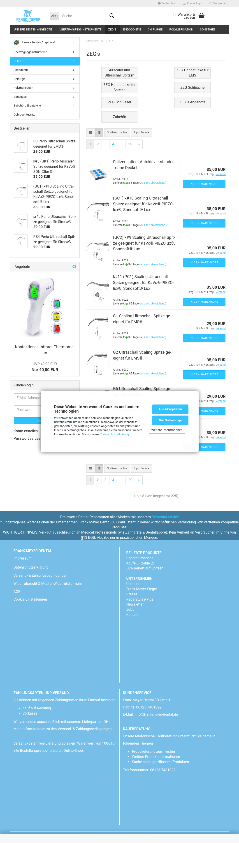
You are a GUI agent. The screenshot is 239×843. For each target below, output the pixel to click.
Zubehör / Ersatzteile (27, 105)
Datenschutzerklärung (114, 434)
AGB (17, 592)
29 (130, 144)
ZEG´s (112, 29)
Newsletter (135, 604)
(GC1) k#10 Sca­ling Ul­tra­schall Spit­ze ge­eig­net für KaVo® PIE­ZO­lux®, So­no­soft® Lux (143, 204)
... (121, 144)
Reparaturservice (165, 517)
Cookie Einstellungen (30, 599)
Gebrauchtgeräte (24, 114)
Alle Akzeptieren (170, 409)
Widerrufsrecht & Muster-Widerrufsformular (48, 583)
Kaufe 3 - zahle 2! (140, 563)
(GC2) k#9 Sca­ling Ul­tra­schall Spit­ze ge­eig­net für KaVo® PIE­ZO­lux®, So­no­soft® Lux (144, 243)
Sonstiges (208, 29)
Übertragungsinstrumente (80, 29)
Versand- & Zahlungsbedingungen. (86, 729)
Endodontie (132, 29)
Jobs (130, 609)
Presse (131, 594)
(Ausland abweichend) (152, 182)
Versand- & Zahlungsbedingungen (40, 575)
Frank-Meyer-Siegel (141, 589)
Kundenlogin (192, 3)
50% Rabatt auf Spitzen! (145, 568)
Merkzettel (217, 3)
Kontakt (132, 615)
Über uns (133, 584)
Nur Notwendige (170, 420)
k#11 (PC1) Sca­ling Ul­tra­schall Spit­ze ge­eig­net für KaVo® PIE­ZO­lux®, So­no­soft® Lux (143, 282)
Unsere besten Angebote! (33, 29)
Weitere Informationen (166, 430)
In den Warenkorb (204, 184)
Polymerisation (181, 29)
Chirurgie (155, 29)
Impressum (23, 558)
